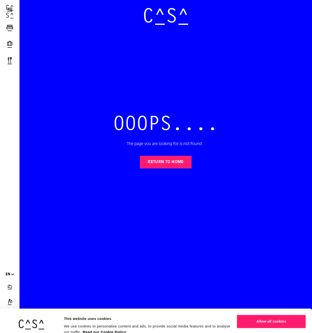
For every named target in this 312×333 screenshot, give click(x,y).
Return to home (166, 162)
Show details (75, 323)
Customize (271, 315)
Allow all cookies (271, 299)
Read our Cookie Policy (104, 310)
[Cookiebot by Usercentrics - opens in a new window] (31, 323)
